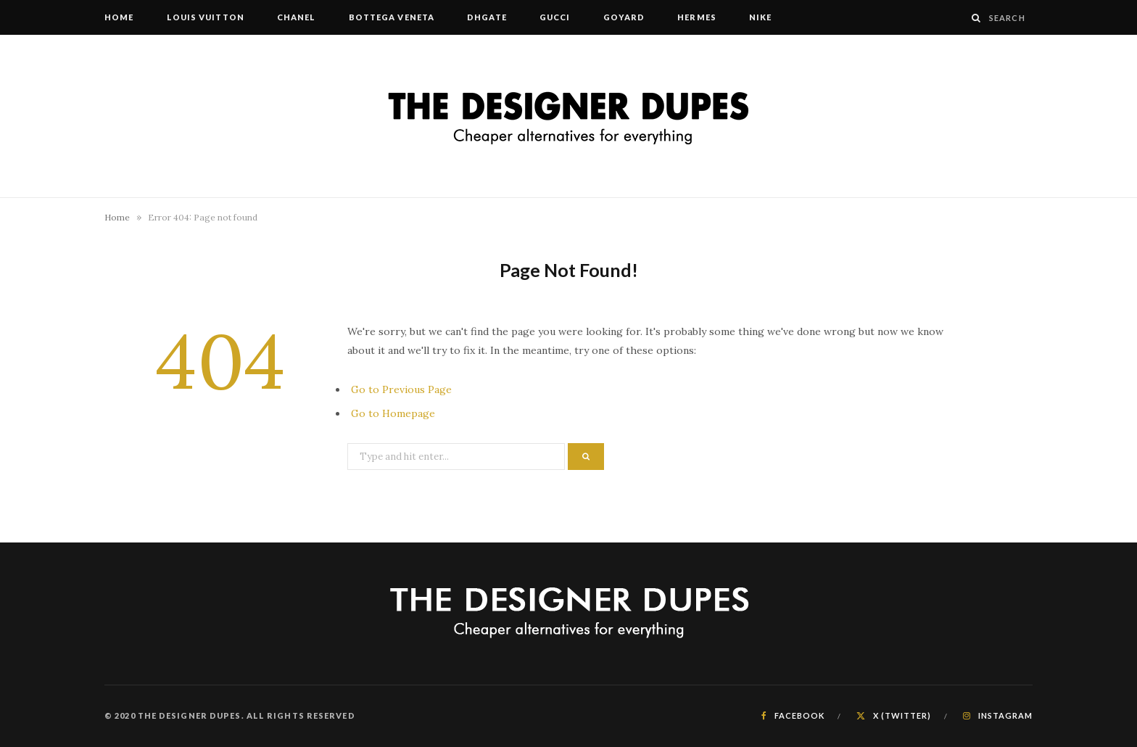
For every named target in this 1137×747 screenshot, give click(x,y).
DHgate (487, 17)
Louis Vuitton (205, 17)
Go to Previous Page (401, 389)
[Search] (976, 17)
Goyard (624, 17)
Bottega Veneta (391, 17)
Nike (760, 17)
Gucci (555, 17)
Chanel (296, 17)
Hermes (696, 17)
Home (118, 17)
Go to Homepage (393, 413)
